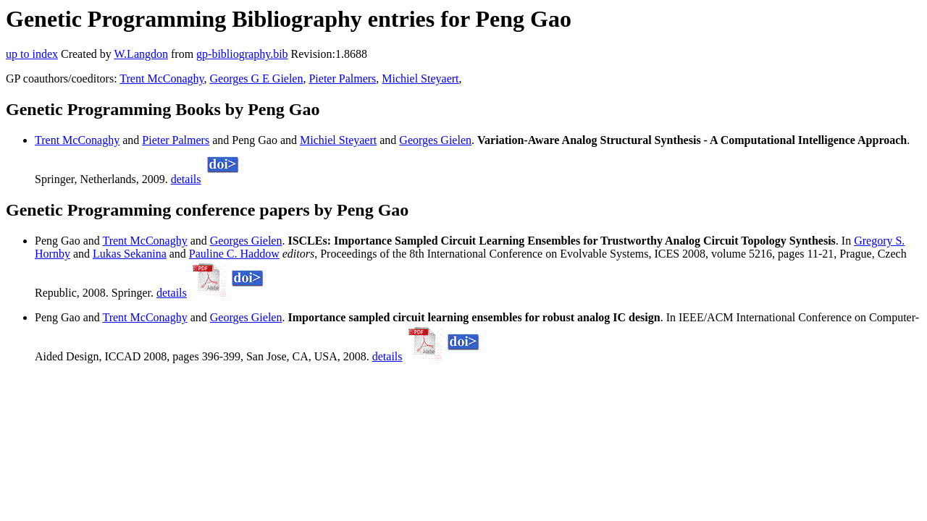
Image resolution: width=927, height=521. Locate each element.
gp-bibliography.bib (242, 54)
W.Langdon (141, 54)
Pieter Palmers (342, 78)
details (186, 179)
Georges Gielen (435, 140)
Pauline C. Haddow (234, 253)
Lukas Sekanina (130, 253)
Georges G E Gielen (256, 78)
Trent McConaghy (161, 78)
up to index (32, 54)
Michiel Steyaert (420, 78)
